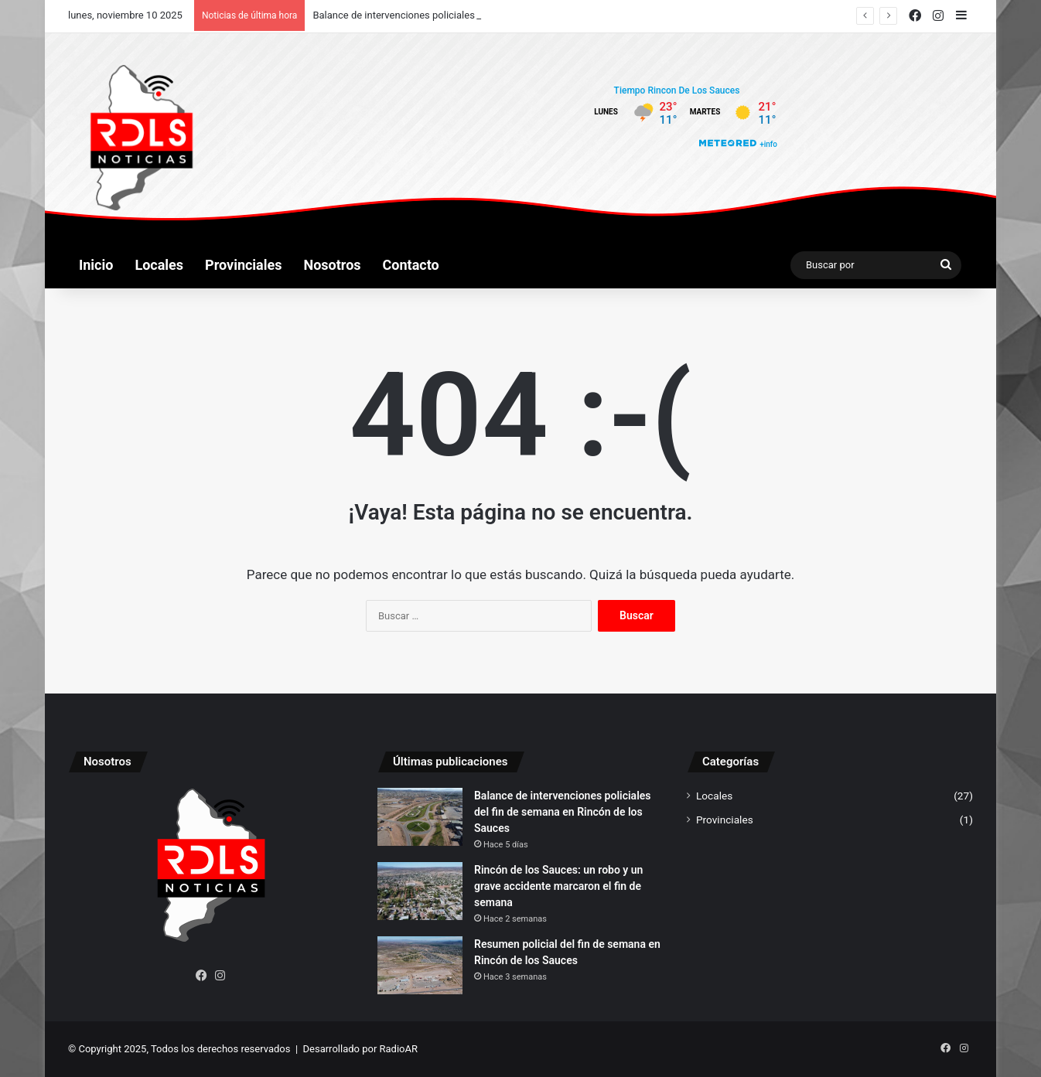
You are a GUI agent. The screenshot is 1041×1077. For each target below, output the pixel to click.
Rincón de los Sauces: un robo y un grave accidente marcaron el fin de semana (558, 886)
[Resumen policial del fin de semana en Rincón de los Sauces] (419, 965)
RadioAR (399, 1049)
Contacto (411, 265)
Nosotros (332, 265)
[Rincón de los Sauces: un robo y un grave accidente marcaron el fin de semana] (419, 891)
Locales (159, 265)
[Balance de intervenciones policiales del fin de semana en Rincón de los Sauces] (419, 817)
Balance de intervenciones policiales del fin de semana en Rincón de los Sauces (562, 811)
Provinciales (243, 265)
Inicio (96, 265)
